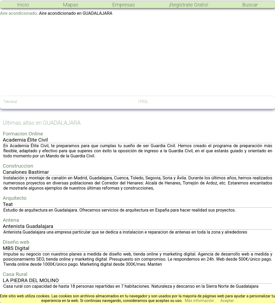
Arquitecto (15, 198)
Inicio (23, 5)
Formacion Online (23, 134)
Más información (199, 300)
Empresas (123, 5)
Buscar (250, 5)
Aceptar (227, 300)
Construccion (18, 166)
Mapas (70, 5)
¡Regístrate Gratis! (188, 5)
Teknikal (10, 101)
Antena (11, 220)
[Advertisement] (137, 56)
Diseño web (16, 242)
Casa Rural (15, 274)
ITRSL (143, 101)
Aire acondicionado (18, 13)
